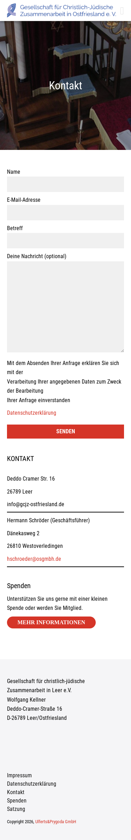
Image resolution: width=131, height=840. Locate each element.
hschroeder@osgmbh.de (34, 559)
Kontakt (15, 792)
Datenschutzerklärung (31, 412)
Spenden (17, 800)
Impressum (19, 775)
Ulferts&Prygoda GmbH (55, 821)
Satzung (16, 809)
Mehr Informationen (51, 622)
